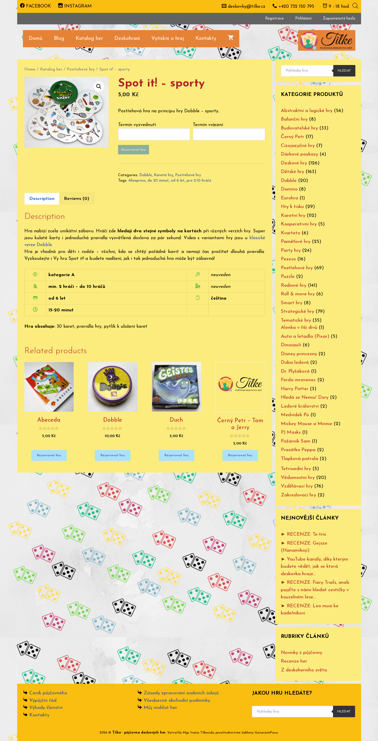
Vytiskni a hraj (167, 38)
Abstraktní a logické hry (306, 110)
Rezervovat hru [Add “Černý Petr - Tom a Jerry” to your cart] (240, 455)
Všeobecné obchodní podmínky (177, 700)
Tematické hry (296, 320)
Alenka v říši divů (299, 327)
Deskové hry (294, 163)
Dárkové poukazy (299, 154)
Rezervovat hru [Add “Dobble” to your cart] (113, 455)
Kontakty (205, 38)
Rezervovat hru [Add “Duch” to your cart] (176, 455)
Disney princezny (299, 353)
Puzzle (288, 276)
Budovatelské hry (299, 128)
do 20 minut (158, 180)
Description (41, 198)
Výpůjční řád (42, 700)
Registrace (274, 18)
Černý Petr (292, 136)
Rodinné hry (293, 285)
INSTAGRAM (75, 6)
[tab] (41, 199)
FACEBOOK (35, 6)
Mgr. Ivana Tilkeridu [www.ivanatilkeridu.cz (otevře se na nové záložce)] (198, 732)
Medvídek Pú (295, 414)
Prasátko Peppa (298, 449)
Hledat (344, 70)
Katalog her (89, 38)
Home (30, 69)
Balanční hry (294, 119)
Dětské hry (292, 171)
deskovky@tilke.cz (246, 6)
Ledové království (300, 406)
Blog (59, 38)
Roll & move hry (298, 294)
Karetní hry (163, 175)
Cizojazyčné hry (298, 145)
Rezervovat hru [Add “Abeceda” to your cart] (49, 455)
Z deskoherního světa (304, 670)
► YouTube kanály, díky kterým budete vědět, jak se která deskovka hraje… (314, 566)
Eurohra (289, 198)
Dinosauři (291, 345)
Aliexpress (137, 180)
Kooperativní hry (299, 224)
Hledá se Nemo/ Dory (304, 397)
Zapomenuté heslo (339, 18)
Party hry (291, 250)
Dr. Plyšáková (295, 371)
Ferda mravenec (298, 380)
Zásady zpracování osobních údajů (181, 693)
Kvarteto (290, 233)
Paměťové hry (295, 241)
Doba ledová (295, 362)
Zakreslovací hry (298, 495)
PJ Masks (291, 432)
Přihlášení (303, 18)
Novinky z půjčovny (301, 652)
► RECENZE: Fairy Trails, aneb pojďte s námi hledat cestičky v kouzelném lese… (315, 590)
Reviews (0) (76, 198)
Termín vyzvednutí (137, 125)
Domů (35, 38)
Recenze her (294, 661)
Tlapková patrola (299, 458)
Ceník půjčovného (48, 693)
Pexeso (288, 259)
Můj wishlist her (160, 707)
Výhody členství (45, 707)
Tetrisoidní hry (296, 468)
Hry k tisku (292, 206)
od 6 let (178, 180)
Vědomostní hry (298, 477)
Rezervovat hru (134, 150)
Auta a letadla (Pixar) (305, 336)
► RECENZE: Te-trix (303, 534)
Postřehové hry (81, 69)
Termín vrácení (208, 125)
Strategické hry (297, 311)
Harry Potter (294, 388)
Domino (289, 189)
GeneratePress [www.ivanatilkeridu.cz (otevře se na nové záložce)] (266, 732)
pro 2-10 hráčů (199, 180)
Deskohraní (127, 38)
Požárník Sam (295, 441)
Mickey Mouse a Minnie (306, 423)
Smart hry (291, 302)
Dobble (145, 175)
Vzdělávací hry (297, 486)
